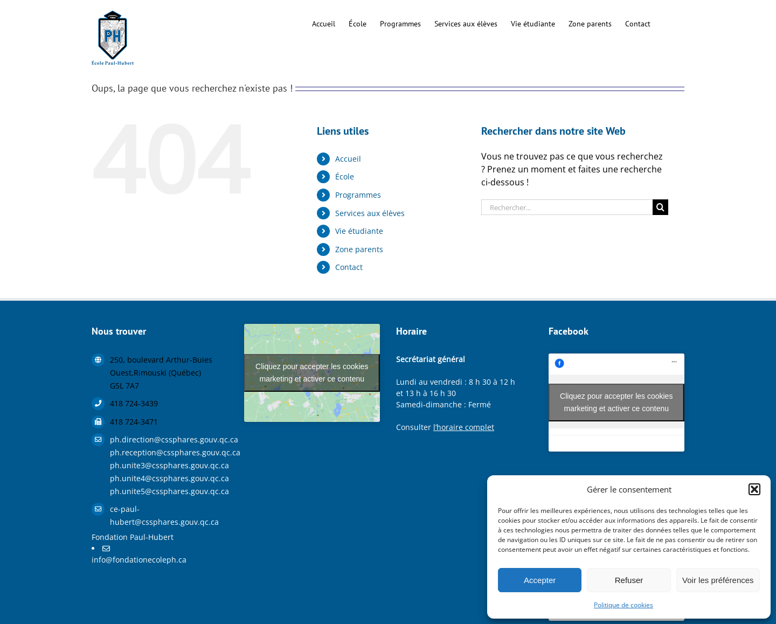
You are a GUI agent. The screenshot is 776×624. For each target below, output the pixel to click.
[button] (754, 489)
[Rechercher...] (567, 207)
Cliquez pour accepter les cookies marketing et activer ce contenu (311, 372)
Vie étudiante (359, 231)
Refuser (629, 580)
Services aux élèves (370, 213)
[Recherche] (660, 207)
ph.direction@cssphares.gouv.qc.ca (169, 439)
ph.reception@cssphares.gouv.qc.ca (169, 452)
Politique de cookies (623, 604)
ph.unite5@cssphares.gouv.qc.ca (169, 491)
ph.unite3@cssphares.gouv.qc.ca (169, 465)
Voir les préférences (718, 580)
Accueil (348, 159)
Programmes (358, 195)
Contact (349, 267)
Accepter (540, 580)
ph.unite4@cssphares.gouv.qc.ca (169, 478)
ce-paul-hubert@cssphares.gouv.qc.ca (164, 515)
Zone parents (359, 249)
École (344, 176)
